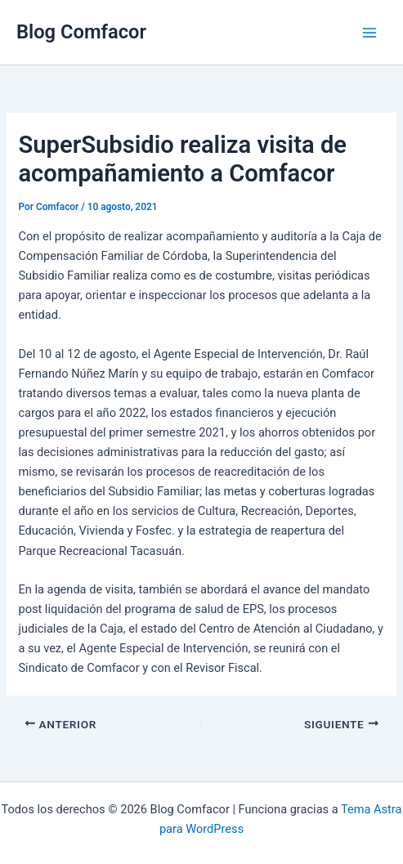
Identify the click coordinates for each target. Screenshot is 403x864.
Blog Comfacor (81, 31)
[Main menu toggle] (369, 33)
